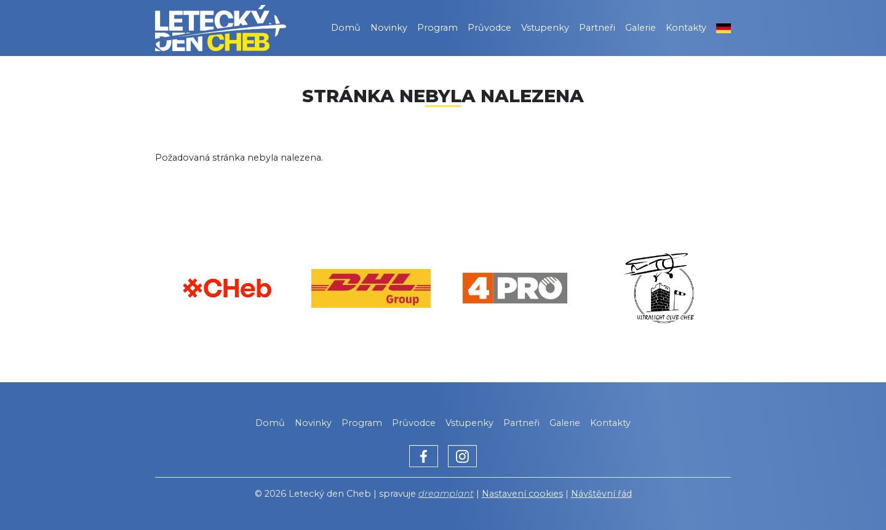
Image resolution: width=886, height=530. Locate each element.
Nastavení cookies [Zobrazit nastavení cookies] (522, 493)
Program (437, 27)
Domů (346, 27)
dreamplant (446, 493)
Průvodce (489, 27)
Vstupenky (545, 27)
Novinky (388, 27)
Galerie (640, 27)
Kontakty (686, 27)
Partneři (597, 27)
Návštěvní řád (601, 493)
